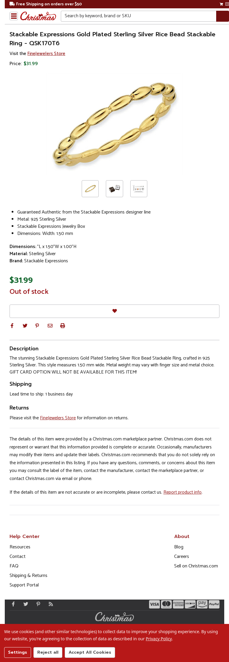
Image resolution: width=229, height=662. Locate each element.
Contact (18, 557)
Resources (20, 547)
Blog (178, 547)
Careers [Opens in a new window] (181, 557)
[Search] (222, 16)
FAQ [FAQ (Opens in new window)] (14, 566)
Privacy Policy (159, 638)
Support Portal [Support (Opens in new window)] (24, 585)
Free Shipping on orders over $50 (46, 4)
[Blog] (49, 604)
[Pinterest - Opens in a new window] (37, 604)
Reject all (47, 652)
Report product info (182, 492)
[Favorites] (114, 311)
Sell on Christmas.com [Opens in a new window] (196, 566)
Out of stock (29, 292)
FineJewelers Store (46, 53)
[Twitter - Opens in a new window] (24, 604)
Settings (17, 652)
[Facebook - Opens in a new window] (12, 604)
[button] (12, 325)
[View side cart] (227, 4)
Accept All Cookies (90, 652)
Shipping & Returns (28, 576)
